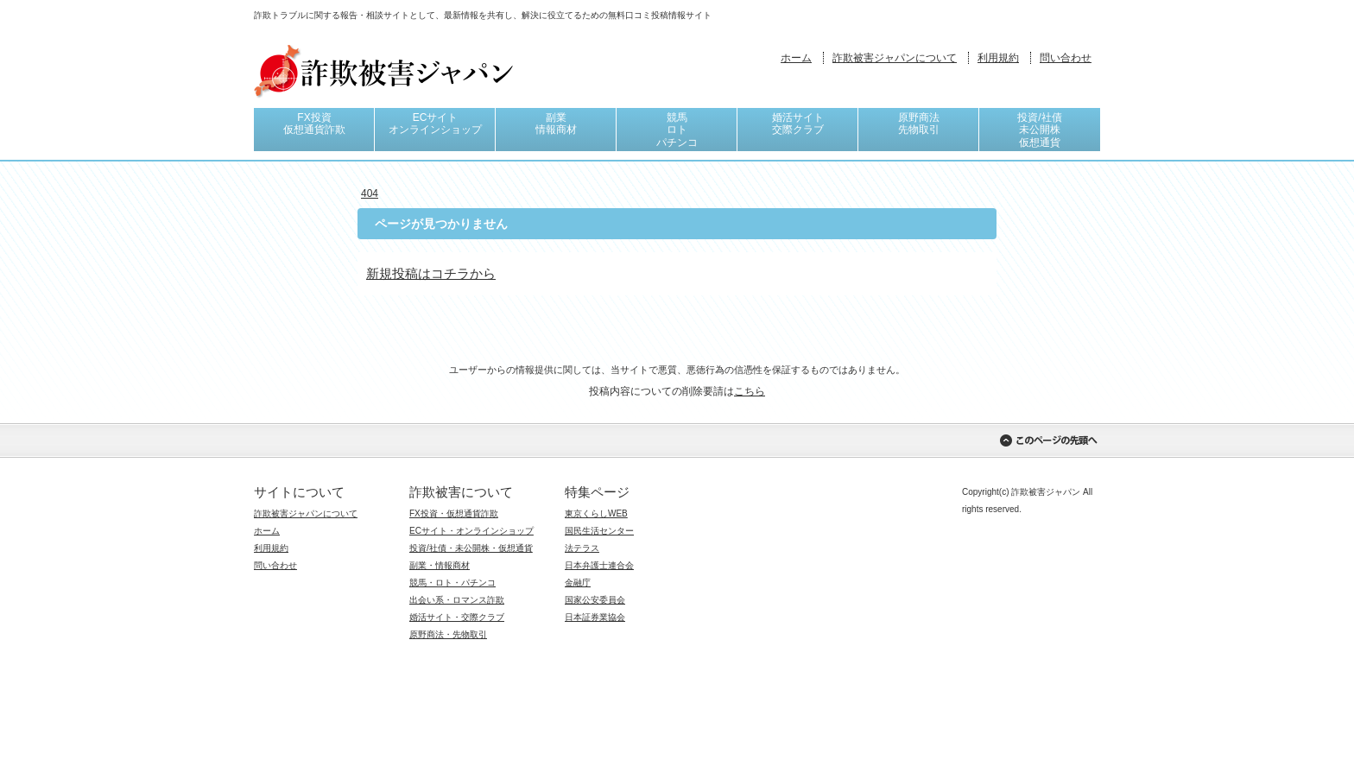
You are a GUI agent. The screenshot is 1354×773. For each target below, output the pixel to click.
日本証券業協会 (595, 617)
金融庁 (578, 582)
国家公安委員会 (595, 600)
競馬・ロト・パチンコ (452, 582)
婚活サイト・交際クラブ (456, 617)
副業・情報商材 (439, 565)
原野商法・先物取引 (448, 634)
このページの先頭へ (1048, 440)
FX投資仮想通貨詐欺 (314, 123)
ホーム (796, 58)
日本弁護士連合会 (599, 565)
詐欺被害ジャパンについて (894, 58)
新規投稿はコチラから (431, 273)
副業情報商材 (556, 123)
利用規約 (998, 58)
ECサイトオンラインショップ (435, 123)
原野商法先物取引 (919, 123)
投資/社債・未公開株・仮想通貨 (471, 548)
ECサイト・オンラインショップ (471, 530)
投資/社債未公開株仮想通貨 (1039, 130)
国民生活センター (599, 530)
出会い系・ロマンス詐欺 (456, 600)
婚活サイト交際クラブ (798, 123)
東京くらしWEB (596, 513)
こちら (749, 391)
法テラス (582, 548)
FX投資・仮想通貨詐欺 (453, 513)
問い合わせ (1065, 58)
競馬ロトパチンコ (677, 130)
